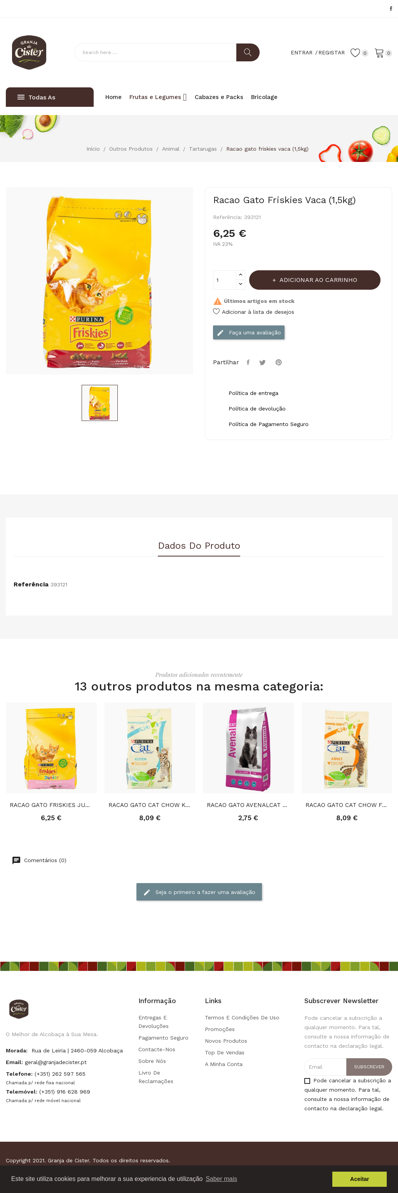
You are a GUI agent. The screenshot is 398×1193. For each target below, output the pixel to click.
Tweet (263, 362)
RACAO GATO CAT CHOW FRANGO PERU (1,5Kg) (347, 805)
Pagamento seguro (163, 1038)
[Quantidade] (224, 280)
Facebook (391, 8)
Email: (14, 1062)
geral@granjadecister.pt (56, 1062)
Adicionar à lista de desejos (253, 312)
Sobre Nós (152, 1061)
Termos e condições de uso (242, 1017)
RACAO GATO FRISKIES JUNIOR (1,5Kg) (51, 805)
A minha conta (224, 1064)
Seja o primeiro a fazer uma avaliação (199, 892)
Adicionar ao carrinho (317, 279)
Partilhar (249, 362)
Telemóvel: (21, 1092)
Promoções (220, 1029)
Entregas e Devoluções (153, 1021)
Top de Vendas (224, 1052)
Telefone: (19, 1074)
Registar (331, 52)
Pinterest (280, 362)
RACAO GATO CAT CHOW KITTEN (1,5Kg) (150, 805)
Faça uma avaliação (248, 333)
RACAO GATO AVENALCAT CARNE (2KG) (248, 805)
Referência (31, 584)
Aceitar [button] (359, 1179)
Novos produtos (226, 1041)
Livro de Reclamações (155, 1077)
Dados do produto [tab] (199, 546)
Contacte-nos (156, 1049)
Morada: (17, 1050)
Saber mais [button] (221, 1179)
